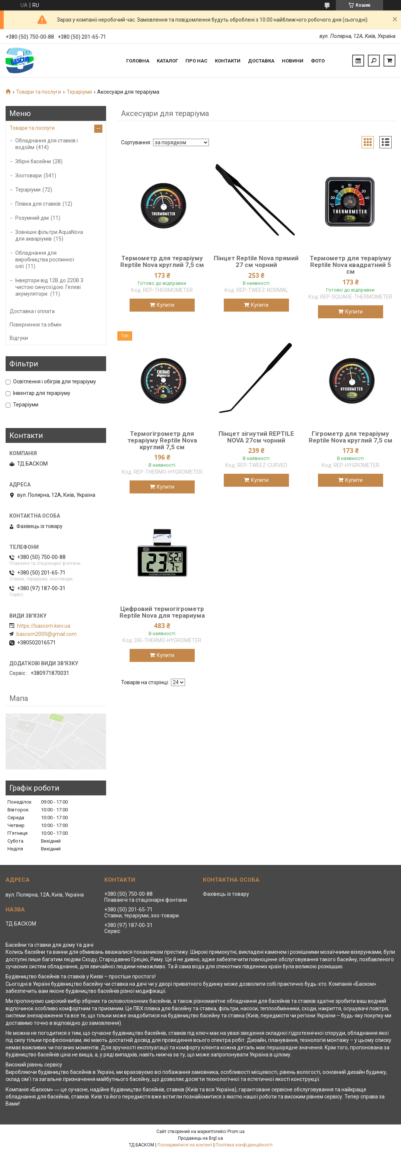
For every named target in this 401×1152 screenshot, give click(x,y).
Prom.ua (236, 1131)
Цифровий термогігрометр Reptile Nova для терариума (162, 612)
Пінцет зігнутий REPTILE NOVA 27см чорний (256, 437)
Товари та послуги (38, 92)
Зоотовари (28, 175)
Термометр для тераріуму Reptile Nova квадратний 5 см (350, 265)
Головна (137, 61)
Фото (318, 61)
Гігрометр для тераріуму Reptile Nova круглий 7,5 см (350, 437)
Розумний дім (32, 218)
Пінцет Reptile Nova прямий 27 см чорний (256, 261)
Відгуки (19, 338)
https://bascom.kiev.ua (43, 626)
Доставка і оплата (32, 311)
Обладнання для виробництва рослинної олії (44, 259)
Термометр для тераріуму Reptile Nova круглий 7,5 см (162, 261)
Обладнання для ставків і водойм (46, 144)
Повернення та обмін (35, 325)
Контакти (228, 61)
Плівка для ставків (38, 204)
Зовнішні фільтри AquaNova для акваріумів (49, 235)
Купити (165, 305)
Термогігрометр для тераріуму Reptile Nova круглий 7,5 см (162, 440)
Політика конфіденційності (244, 1145)
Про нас (196, 61)
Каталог (167, 61)
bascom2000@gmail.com (46, 634)
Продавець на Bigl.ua (200, 1138)
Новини (292, 61)
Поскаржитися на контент (184, 1145)
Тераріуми (79, 92)
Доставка (261, 61)
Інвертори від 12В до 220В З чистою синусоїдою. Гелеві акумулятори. (49, 287)
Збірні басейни (33, 161)
